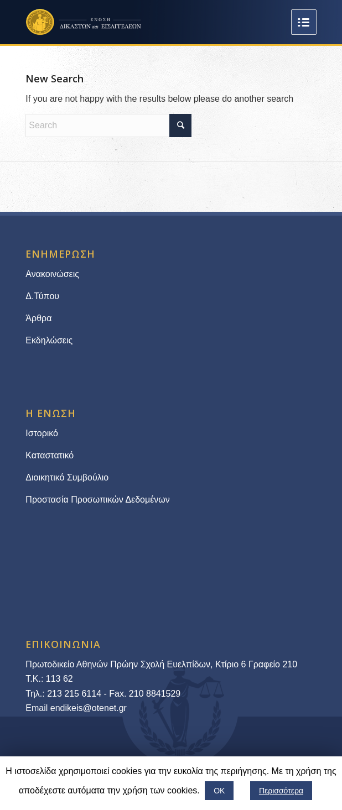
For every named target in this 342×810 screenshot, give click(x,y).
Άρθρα (38, 318)
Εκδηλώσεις (48, 340)
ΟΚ (219, 790)
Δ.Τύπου (42, 296)
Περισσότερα (281, 790)
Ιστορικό (41, 433)
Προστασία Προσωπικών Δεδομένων (97, 499)
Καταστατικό (50, 455)
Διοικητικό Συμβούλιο (66, 477)
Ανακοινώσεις (52, 274)
